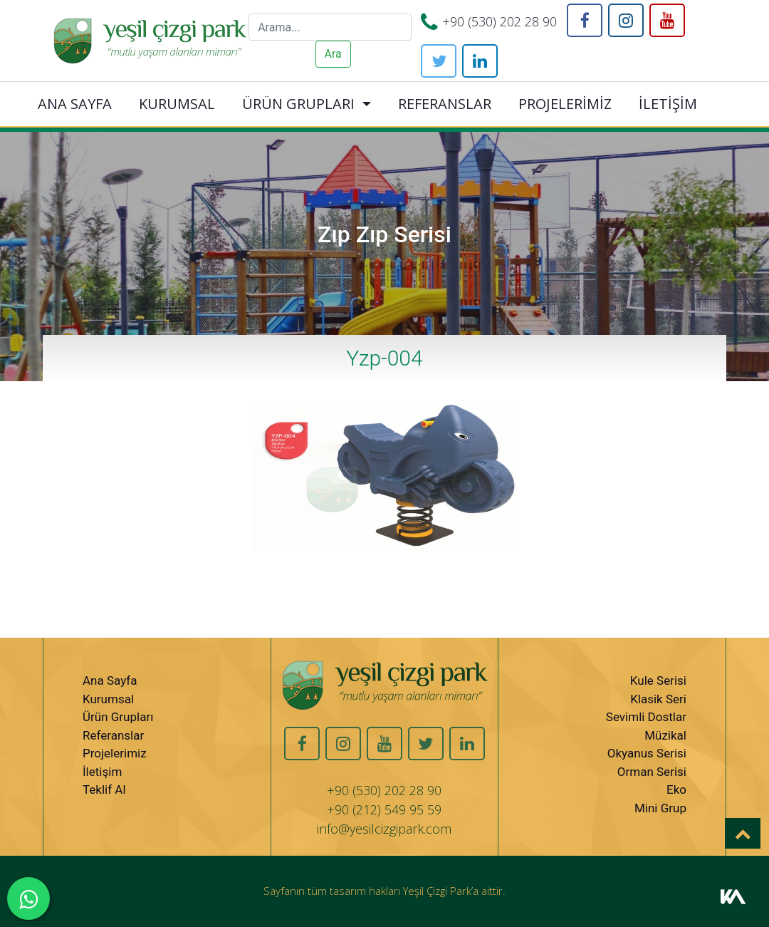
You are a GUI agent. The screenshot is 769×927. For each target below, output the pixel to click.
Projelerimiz (115, 753)
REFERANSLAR (444, 103)
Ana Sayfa (110, 680)
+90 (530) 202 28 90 (499, 21)
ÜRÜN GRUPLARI (298, 103)
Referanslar (113, 735)
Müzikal (665, 735)
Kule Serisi (658, 680)
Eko (676, 789)
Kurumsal (108, 699)
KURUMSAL (177, 103)
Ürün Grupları (118, 717)
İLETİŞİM (668, 103)
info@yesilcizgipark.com (384, 828)
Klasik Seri (658, 699)
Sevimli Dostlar (646, 717)
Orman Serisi (651, 772)
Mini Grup (660, 808)
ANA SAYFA (75, 103)
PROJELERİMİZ (565, 103)
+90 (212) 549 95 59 (384, 809)
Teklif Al (104, 789)
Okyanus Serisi (646, 753)
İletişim (102, 772)
